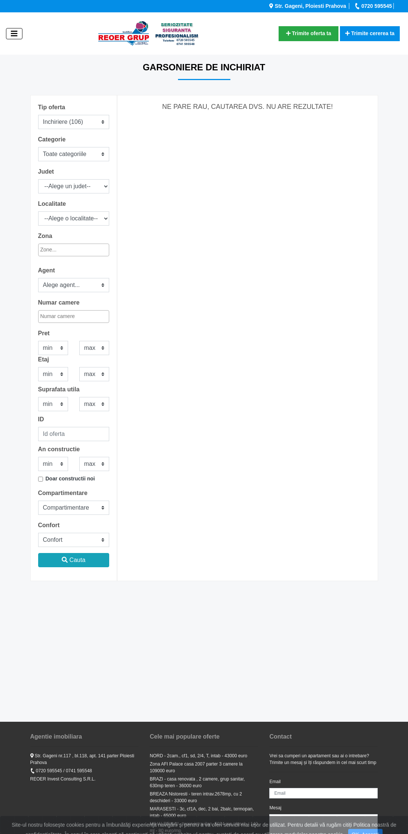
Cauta (73, 560)
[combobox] (74, 250)
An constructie (59, 449)
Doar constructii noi (70, 479)
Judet (46, 171)
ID (41, 419)
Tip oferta (51, 107)
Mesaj (275, 807)
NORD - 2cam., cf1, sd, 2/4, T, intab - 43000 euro (198, 755)
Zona (45, 236)
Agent (46, 270)
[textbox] (73, 250)
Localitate (52, 204)
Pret (44, 333)
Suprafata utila (59, 389)
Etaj (43, 359)
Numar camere (59, 302)
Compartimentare (63, 493)
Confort (49, 525)
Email (274, 781)
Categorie (52, 139)
